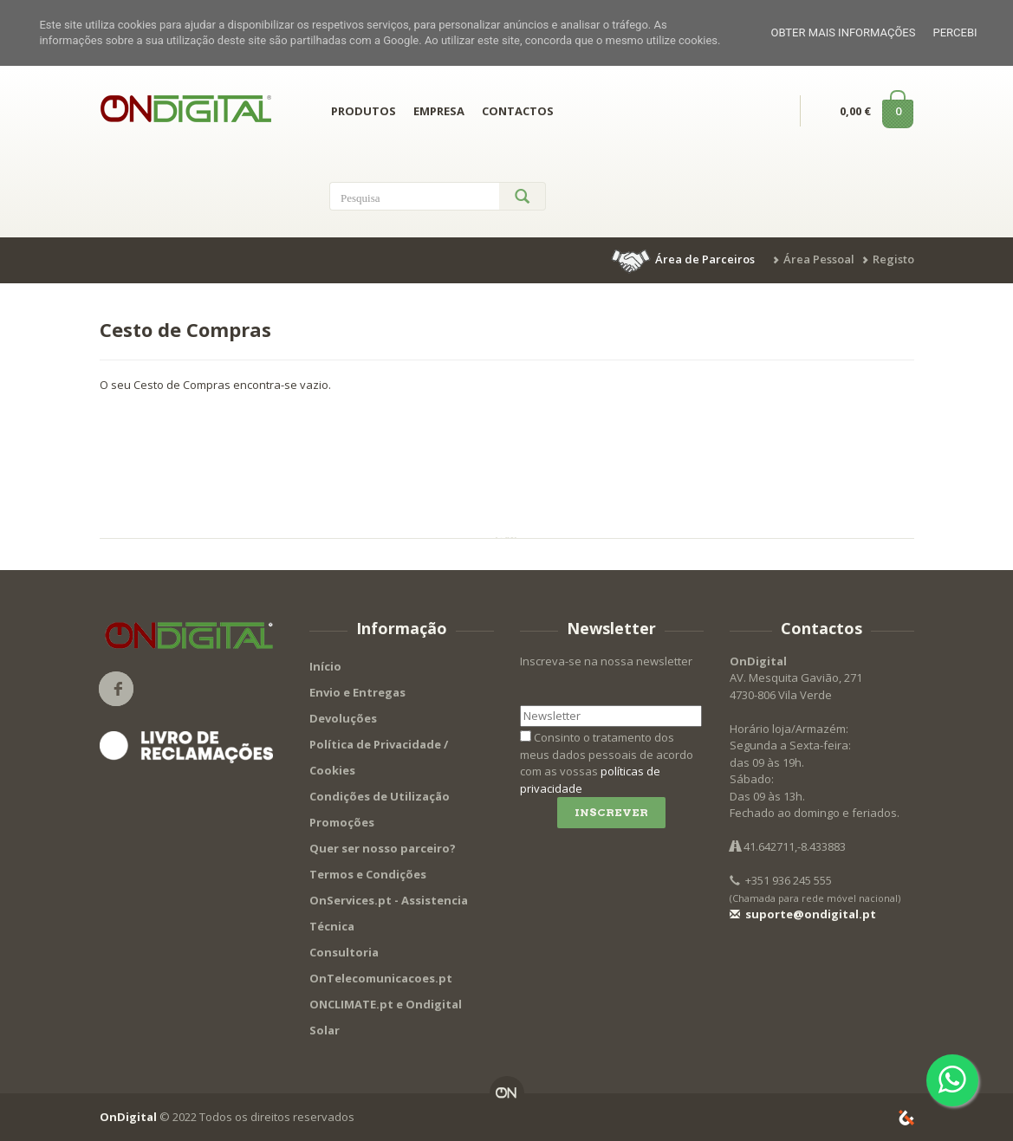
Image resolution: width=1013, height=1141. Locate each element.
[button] (684, 259)
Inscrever (611, 812)
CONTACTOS (518, 111)
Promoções (341, 822)
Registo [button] (893, 259)
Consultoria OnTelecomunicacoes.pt (380, 965)
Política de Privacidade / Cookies (378, 757)
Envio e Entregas (357, 692)
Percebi (954, 32)
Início (325, 666)
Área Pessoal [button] (818, 259)
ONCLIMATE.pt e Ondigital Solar (385, 1017)
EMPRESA (438, 111)
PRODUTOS (363, 111)
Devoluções (343, 718)
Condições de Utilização (379, 796)
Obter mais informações (842, 32)
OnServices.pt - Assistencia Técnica (388, 913)
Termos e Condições (367, 874)
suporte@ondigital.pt (803, 914)
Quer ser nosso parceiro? (382, 848)
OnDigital (128, 1117)
